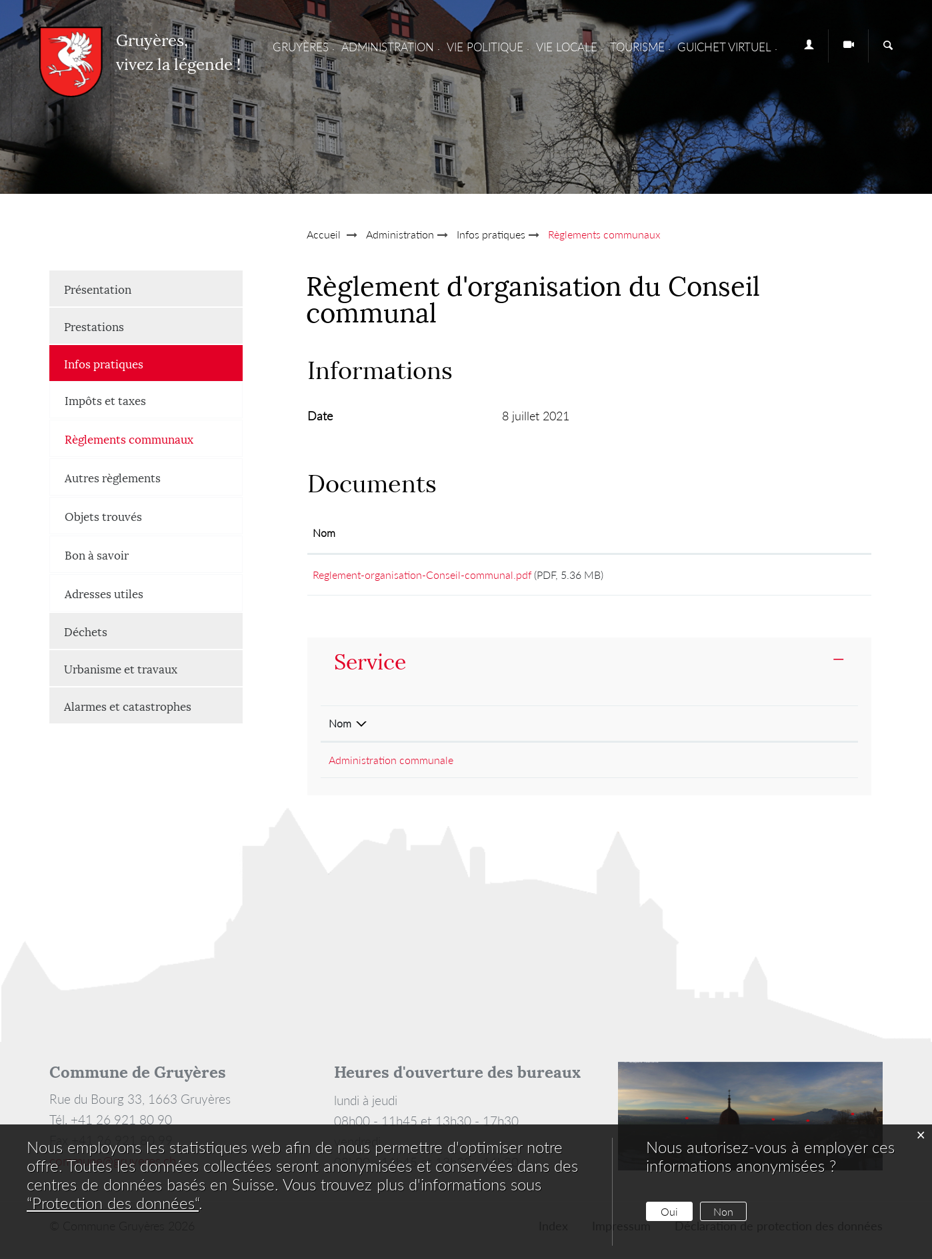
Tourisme (637, 47)
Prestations (94, 325)
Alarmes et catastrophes (127, 705)
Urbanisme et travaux (120, 668)
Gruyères (301, 47)
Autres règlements (113, 477)
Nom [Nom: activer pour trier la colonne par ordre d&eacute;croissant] (340, 725)
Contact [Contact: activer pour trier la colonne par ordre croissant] (707, 725)
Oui (669, 1211)
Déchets (85, 630)
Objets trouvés (103, 515)
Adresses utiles (104, 593)
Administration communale (391, 761)
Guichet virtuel (724, 47)
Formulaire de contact (739, 761)
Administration (387, 47)
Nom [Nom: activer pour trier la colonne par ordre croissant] (324, 532)
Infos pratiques (103, 363)
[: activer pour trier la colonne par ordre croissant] (808, 533)
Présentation (97, 288)
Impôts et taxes (105, 399)
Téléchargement (809, 576)
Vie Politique (485, 47)
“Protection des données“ (113, 1202)
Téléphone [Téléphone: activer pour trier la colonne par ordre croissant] (563, 725)
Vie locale (566, 47)
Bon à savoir (97, 554)
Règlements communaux (154, 438)
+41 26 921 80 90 (581, 761)
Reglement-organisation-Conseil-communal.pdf (422, 574)
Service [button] (370, 661)
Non (723, 1211)
